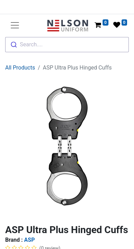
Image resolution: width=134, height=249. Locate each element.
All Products (20, 67)
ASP (29, 240)
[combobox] (67, 44)
